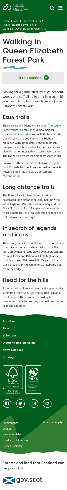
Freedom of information (16, 440)
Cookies (7, 428)
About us (9, 321)
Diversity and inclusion (19, 342)
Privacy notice (10, 422)
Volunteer (9, 335)
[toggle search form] (52, 8)
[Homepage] (15, 7)
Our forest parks (32, 21)
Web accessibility (12, 434)
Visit (16, 21)
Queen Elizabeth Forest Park (18, 24)
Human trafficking (13, 445)
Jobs (6, 328)
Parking (8, 357)
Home (6, 21)
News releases (13, 350)
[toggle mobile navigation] (60, 8)
